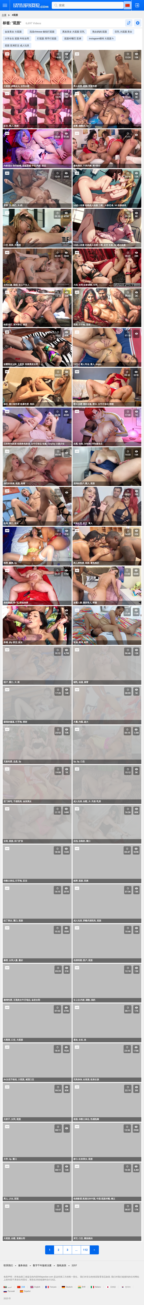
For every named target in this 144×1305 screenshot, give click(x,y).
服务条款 (23, 1265)
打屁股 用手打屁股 (46, 38)
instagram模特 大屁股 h (101, 38)
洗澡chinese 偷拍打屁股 (42, 31)
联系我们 (8, 1265)
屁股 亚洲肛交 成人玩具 (17, 45)
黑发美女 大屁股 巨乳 (73, 31)
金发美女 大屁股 (13, 31)
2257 (74, 1265)
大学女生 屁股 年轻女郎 (17, 38)
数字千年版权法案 (42, 1265)
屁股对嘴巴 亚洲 (72, 38)
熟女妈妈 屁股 (99, 31)
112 (85, 1250)
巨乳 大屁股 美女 (123, 31)
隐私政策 (61, 1265)
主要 (4, 15)
